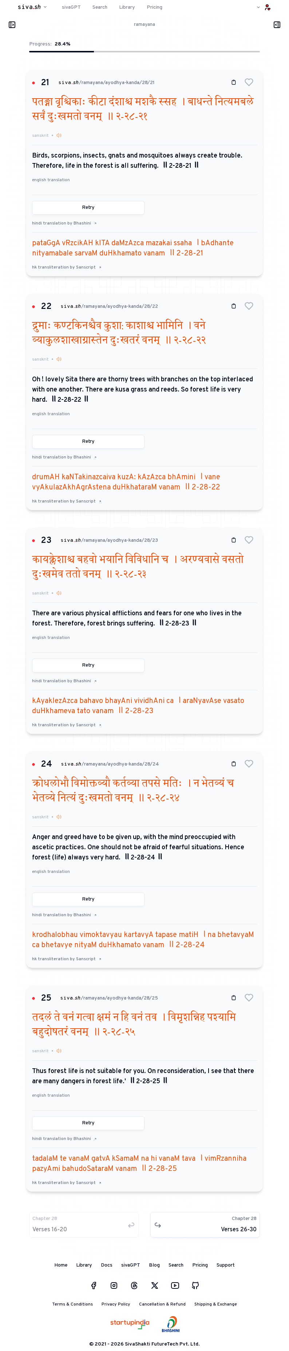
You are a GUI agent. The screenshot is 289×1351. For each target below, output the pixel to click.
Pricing (200, 1265)
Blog (154, 1265)
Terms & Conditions (72, 1304)
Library (84, 1265)
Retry (88, 207)
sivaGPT (130, 1265)
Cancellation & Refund (162, 1304)
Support (226, 1265)
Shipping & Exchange (215, 1304)
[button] (249, 82)
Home (60, 1265)
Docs (106, 1265)
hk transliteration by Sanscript (67, 267)
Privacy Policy (116, 1304)
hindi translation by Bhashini (64, 223)
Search (176, 1265)
